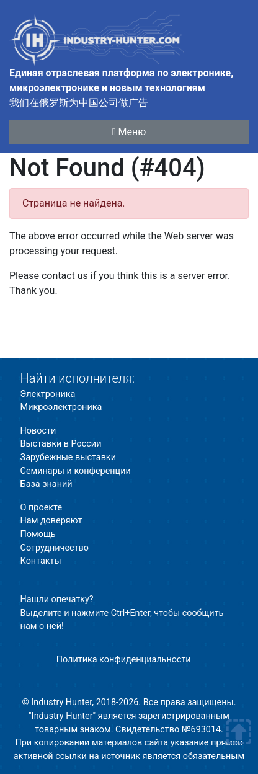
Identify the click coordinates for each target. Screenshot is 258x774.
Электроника (48, 394)
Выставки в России (61, 443)
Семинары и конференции (75, 471)
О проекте (41, 507)
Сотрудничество (54, 548)
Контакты (40, 561)
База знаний (46, 484)
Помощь (38, 534)
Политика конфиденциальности (123, 659)
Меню (129, 132)
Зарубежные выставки (68, 457)
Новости (38, 430)
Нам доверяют (51, 520)
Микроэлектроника (61, 407)
